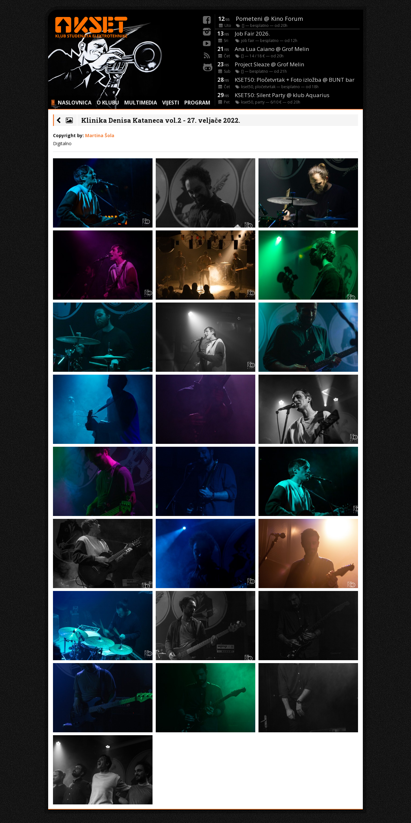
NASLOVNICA (75, 102)
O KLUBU (108, 102)
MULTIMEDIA (140, 102)
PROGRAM (197, 102)
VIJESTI (170, 102)
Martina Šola (99, 135)
